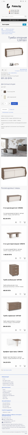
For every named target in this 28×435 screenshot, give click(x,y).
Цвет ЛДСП (3, 87)
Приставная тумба (8, 370)
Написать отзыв (23, 70)
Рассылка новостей (7, 407)
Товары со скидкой (7, 391)
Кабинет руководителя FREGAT (8, 32)
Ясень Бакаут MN (8, 92)
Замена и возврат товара (8, 385)
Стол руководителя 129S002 (13, 208)
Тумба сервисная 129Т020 (12, 316)
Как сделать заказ (6, 380)
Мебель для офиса (10, 29)
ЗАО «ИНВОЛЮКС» (13, 73)
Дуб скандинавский (8, 97)
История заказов (6, 404)
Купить (14, 103)
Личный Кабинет (6, 403)
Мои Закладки (6, 406)
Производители (6, 392)
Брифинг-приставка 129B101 (13, 352)
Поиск (4, 389)
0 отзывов (17, 70)
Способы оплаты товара (8, 382)
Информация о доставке (7, 112)
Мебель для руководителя (7, 30)
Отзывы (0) (11, 109)
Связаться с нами (6, 412)
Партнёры (5, 397)
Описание (4, 109)
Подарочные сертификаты (8, 395)
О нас (4, 379)
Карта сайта (5, 398)
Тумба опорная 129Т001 (7, 33)
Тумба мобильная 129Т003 (12, 280)
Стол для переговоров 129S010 (14, 244)
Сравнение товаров (7, 394)
